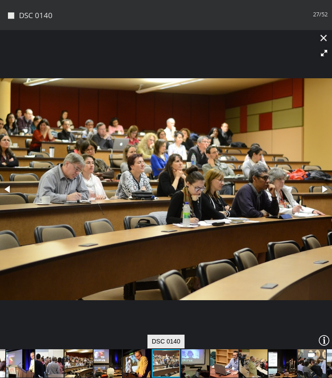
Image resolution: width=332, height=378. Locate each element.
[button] (324, 53)
